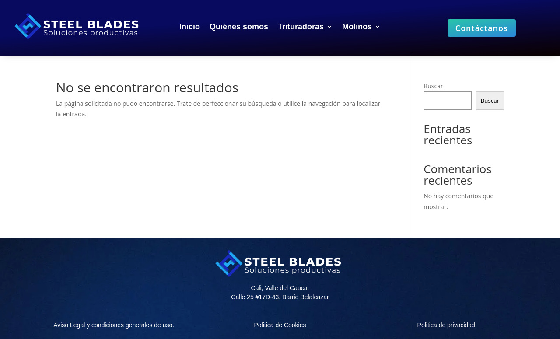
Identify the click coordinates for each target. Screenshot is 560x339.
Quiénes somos (239, 27)
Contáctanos (481, 28)
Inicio (189, 27)
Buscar (433, 86)
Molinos (357, 27)
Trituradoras (301, 27)
